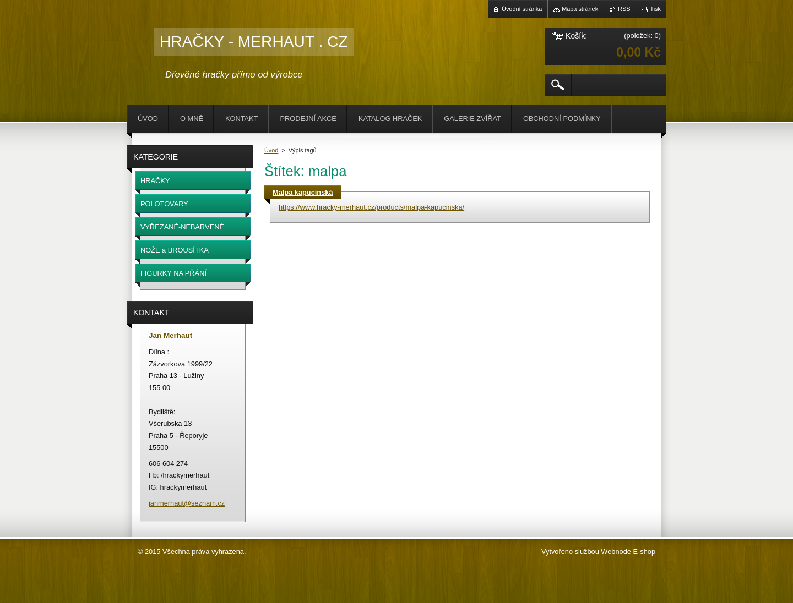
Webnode (616, 551)
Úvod (271, 150)
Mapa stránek (580, 9)
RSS (624, 9)
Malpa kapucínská (303, 192)
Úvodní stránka (522, 9)
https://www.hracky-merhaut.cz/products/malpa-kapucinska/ (371, 207)
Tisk (655, 9)
